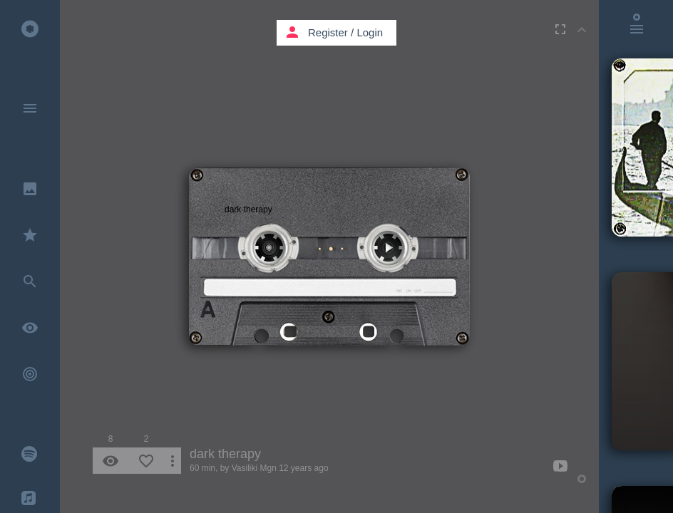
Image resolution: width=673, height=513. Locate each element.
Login (369, 32)
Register (328, 32)
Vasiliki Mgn (254, 468)
